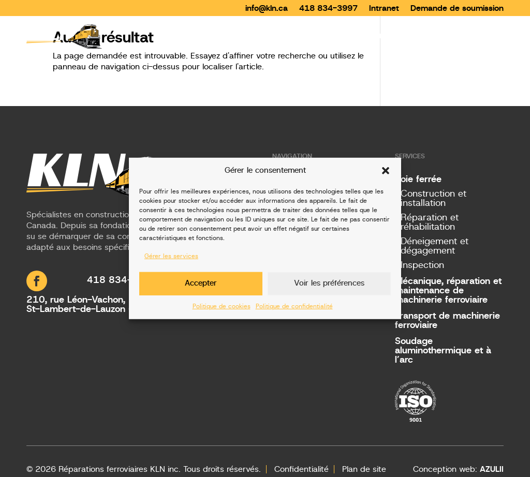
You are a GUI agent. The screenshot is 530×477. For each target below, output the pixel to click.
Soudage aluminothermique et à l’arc (443, 351)
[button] (385, 171)
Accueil (280, 35)
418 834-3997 (328, 7)
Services (325, 35)
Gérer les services (171, 256)
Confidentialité (301, 469)
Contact (487, 35)
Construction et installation (433, 198)
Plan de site (364, 469)
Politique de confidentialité (294, 306)
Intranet (384, 7)
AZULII (492, 469)
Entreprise (386, 35)
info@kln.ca (266, 7)
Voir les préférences (329, 283)
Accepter (201, 283)
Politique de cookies (222, 306)
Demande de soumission (457, 7)
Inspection (422, 265)
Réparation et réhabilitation (430, 222)
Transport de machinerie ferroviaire (447, 320)
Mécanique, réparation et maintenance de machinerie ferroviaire (448, 291)
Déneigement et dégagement (434, 246)
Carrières (439, 35)
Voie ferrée (418, 179)
